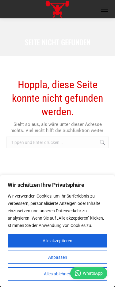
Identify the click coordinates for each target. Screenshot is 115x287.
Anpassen (57, 257)
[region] (57, 231)
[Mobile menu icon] (104, 9)
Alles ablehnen (57, 273)
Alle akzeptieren (57, 240)
